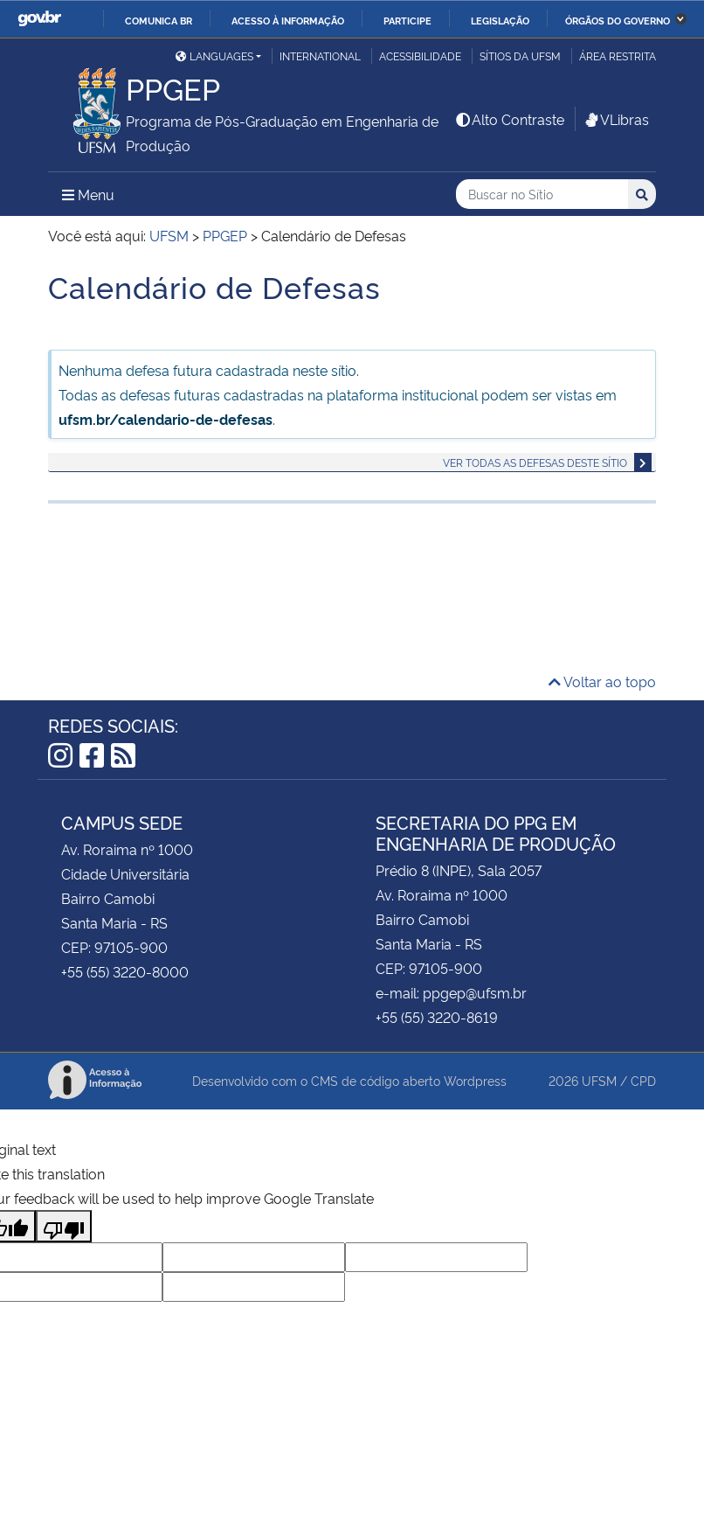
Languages (214, 55)
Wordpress (475, 1080)
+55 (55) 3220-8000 (125, 971)
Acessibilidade (420, 55)
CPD (643, 1080)
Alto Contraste (509, 119)
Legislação (500, 20)
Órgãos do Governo (617, 20)
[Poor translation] (64, 1226)
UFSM (599, 1080)
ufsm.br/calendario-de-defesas (166, 418)
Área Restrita (617, 55)
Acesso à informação (287, 20)
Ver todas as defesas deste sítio (535, 462)
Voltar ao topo (602, 681)
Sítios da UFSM (520, 55)
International (320, 55)
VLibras (616, 119)
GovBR (39, 18)
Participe (407, 20)
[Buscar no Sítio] (542, 194)
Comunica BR (158, 20)
